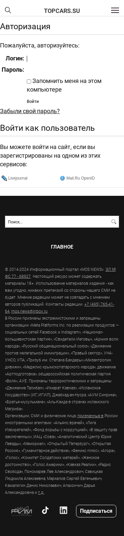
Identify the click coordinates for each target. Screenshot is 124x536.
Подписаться (96, 510)
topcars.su (62, 10)
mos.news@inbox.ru (29, 311)
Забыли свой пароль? (30, 111)
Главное (62, 246)
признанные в (90, 415)
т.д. (41, 492)
